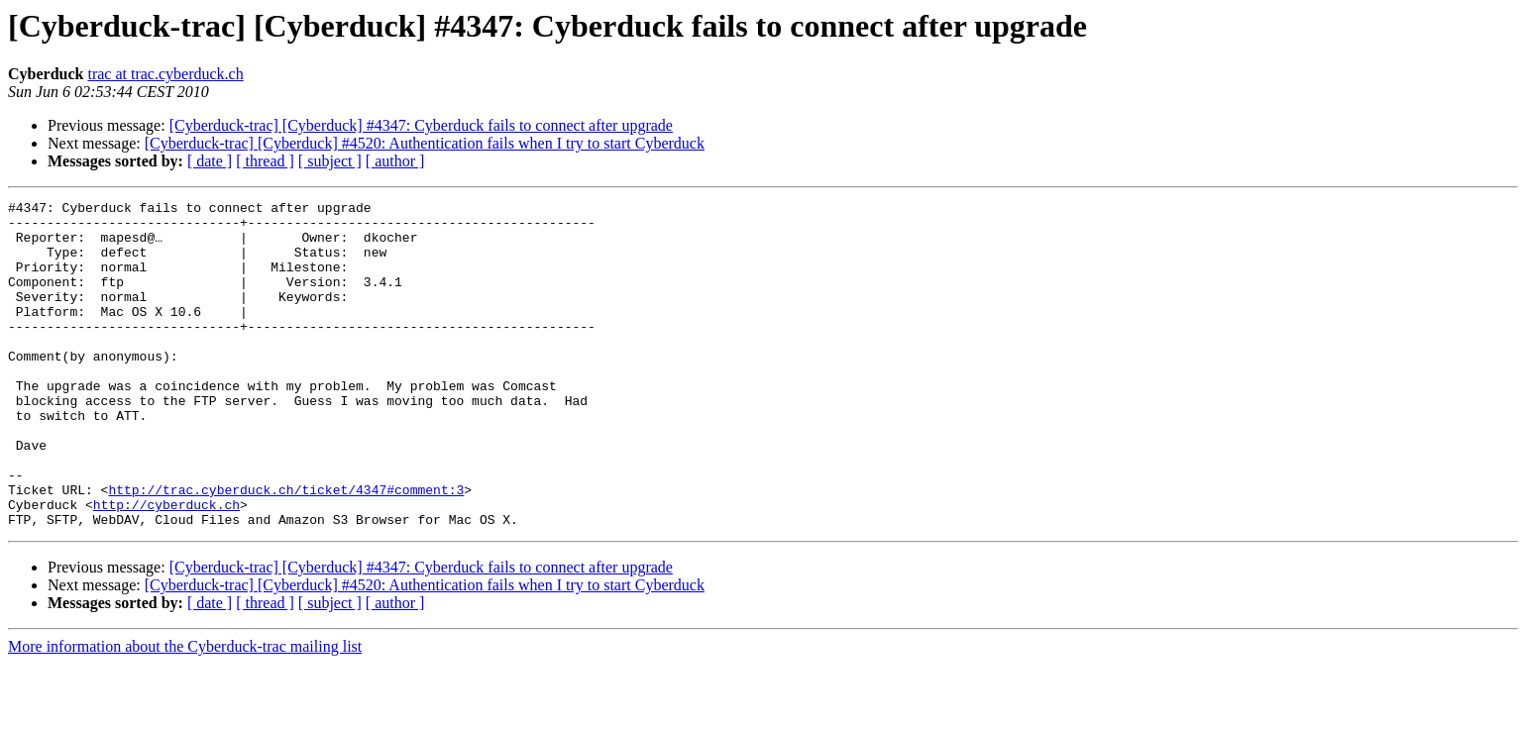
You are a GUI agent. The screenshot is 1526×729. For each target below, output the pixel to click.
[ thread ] (265, 161)
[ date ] (209, 161)
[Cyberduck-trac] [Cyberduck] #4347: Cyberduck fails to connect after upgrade (421, 125)
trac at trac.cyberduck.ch (165, 73)
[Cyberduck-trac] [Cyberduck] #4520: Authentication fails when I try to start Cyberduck (425, 143)
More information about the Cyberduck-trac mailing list (185, 711)
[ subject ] (330, 161)
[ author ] (395, 161)
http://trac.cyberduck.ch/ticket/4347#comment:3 (286, 549)
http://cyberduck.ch (166, 566)
